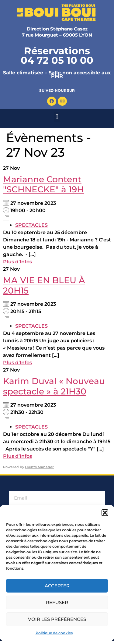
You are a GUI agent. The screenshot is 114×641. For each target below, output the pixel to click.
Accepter (57, 586)
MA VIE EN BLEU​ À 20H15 (44, 285)
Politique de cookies (54, 633)
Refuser (57, 602)
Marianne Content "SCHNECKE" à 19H (43, 184)
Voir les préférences (57, 619)
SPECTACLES (31, 225)
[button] (105, 513)
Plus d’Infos (17, 262)
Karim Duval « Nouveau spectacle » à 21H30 (54, 386)
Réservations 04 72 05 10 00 (57, 55)
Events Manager (39, 467)
